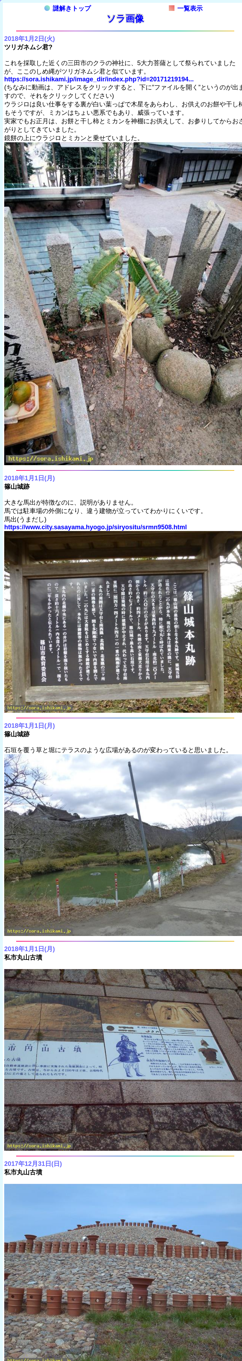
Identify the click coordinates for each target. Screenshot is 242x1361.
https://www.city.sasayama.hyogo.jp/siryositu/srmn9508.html (95, 527)
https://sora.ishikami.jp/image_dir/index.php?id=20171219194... (99, 79)
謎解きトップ (67, 8)
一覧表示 (186, 8)
